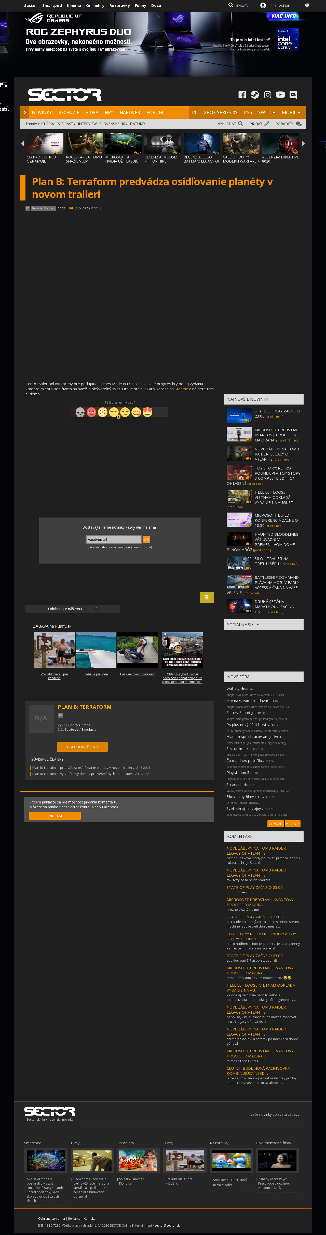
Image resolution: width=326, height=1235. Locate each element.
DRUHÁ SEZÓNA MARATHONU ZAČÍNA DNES (274, 606)
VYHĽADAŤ (227, 123)
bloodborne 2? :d (240, 892)
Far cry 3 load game (243, 712)
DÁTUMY (137, 123)
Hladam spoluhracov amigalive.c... (255, 736)
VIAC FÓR (292, 824)
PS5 (248, 112)
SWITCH (267, 112)
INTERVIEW (87, 123)
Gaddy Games (79, 724)
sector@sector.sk (167, 1225)
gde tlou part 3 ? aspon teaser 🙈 (252, 960)
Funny (140, 5)
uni (70, 208)
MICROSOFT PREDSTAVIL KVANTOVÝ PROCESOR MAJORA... (260, 902)
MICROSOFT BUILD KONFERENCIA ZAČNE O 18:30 (276, 520)
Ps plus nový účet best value (251, 724)
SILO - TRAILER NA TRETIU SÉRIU (271, 561)
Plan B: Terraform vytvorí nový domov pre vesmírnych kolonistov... (83, 773)
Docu (156, 5)
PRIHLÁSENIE (280, 5)
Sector (30, 5)
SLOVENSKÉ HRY (113, 123)
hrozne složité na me (243, 909)
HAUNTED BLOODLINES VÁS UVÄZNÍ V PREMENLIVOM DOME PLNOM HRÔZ (262, 542)
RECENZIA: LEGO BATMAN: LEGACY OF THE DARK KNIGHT (202, 161)
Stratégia (72, 729)
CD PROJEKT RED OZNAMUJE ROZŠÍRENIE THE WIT (45, 161)
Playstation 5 (237, 772)
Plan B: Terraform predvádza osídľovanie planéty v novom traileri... (83, 767)
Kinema (74, 5)
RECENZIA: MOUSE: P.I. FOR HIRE (160, 159)
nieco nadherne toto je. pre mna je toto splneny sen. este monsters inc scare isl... (263, 945)
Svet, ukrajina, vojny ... (245, 808)
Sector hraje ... (238, 748)
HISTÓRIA (46, 123)
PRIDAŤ (256, 123)
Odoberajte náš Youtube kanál (72, 608)
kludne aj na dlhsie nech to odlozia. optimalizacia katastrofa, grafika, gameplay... (261, 997)
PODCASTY (66, 123)
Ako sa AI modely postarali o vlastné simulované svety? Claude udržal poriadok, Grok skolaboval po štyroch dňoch (45, 1190)
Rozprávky (120, 5)
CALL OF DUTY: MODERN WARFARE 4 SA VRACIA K (241, 161)
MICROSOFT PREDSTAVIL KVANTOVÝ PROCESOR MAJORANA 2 (278, 434)
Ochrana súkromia (51, 1218)
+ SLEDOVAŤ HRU (82, 746)
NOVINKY (42, 112)
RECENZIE (68, 112)
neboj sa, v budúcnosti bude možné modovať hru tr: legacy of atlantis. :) (261, 1019)
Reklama (74, 1218)
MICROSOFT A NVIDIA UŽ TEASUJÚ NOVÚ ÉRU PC (122, 161)
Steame (181, 388)
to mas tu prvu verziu (243, 1060)
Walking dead (238, 688)
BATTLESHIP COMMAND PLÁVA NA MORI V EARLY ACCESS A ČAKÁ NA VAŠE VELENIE (263, 585)
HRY (109, 112)
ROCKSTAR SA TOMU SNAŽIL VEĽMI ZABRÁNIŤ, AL (84, 161)
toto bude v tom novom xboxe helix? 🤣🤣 (259, 977)
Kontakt (89, 1218)
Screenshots (237, 784)
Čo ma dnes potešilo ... (245, 760)
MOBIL (289, 112)
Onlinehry (95, 5)
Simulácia (89, 729)
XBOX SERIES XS (221, 112)
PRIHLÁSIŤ (55, 815)
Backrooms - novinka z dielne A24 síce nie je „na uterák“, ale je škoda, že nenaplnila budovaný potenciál (91, 1188)
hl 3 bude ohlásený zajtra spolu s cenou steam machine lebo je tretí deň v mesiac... (263, 924)
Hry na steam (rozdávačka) (250, 700)
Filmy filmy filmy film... (245, 796)
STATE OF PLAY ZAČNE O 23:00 (255, 887)
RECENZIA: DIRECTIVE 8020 (280, 159)
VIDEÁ (92, 112)
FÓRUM (154, 112)
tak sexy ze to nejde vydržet (248, 880)
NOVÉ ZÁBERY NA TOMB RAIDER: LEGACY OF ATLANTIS (277, 454)
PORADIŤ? (284, 123)
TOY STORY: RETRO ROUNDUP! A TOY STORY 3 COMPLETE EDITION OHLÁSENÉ (264, 475)
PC (195, 112)
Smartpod (52, 5)
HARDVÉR (130, 112)
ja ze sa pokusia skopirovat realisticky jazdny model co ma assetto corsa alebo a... (262, 1080)
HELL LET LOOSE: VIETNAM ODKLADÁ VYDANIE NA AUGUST (274, 497)
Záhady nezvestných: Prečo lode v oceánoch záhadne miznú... (274, 1183)
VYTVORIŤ (276, 824)
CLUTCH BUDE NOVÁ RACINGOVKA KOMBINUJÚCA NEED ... (258, 1071)
